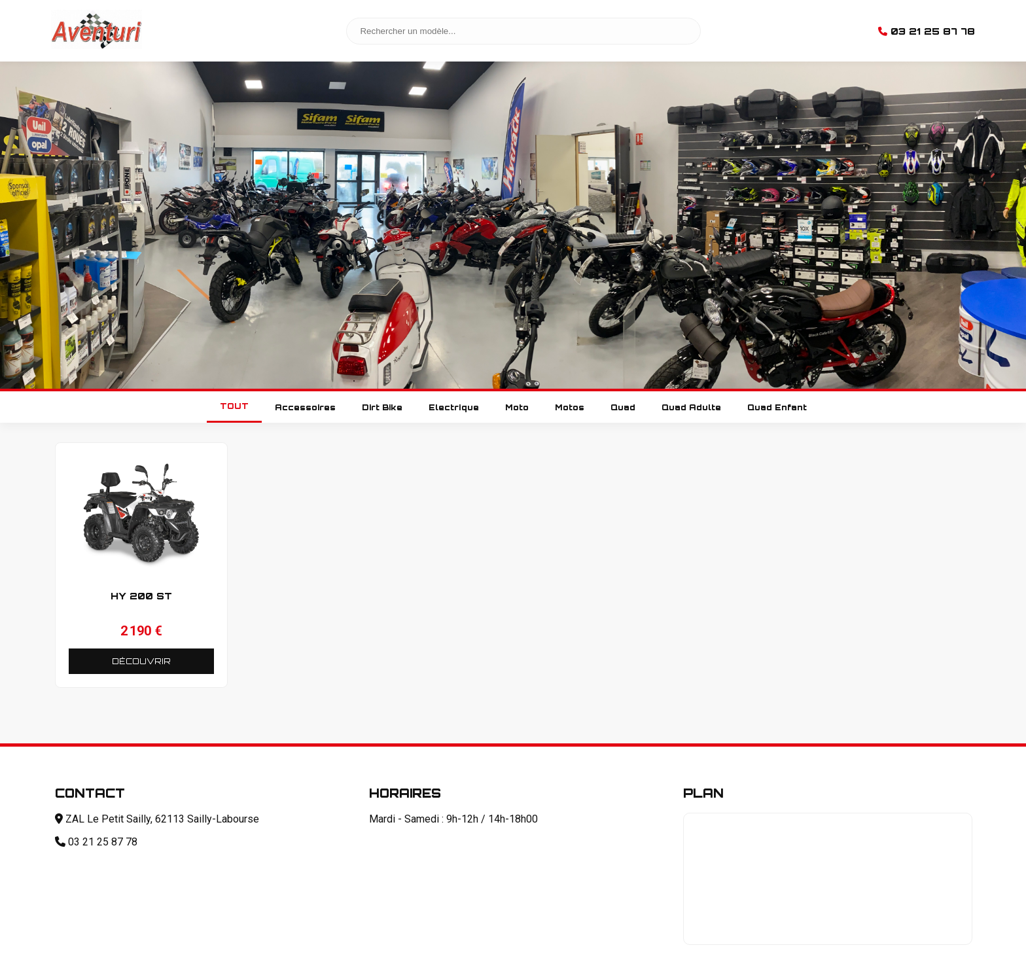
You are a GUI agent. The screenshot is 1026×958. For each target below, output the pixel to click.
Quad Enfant (777, 407)
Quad (622, 407)
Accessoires (305, 407)
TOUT (234, 406)
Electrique (454, 407)
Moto (517, 407)
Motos (569, 407)
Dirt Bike (382, 407)
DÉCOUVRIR (141, 661)
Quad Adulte (691, 407)
